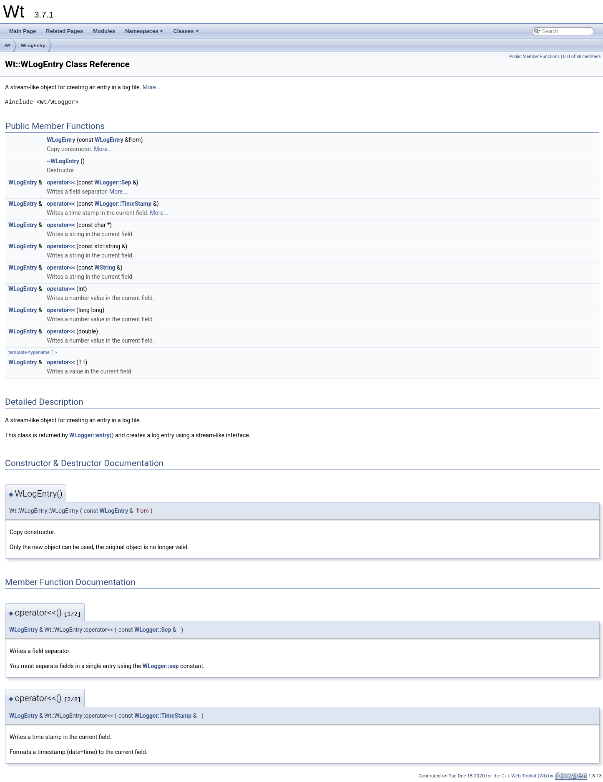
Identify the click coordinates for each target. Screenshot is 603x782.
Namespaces (145, 33)
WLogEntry (33, 45)
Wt (7, 45)
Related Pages (64, 31)
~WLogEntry (63, 161)
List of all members (582, 56)
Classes (186, 33)
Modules (104, 31)
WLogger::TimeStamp (122, 203)
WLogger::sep (161, 666)
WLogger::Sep (112, 182)
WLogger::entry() (91, 435)
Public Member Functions (534, 56)
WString (104, 267)
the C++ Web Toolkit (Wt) (520, 776)
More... (152, 87)
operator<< (61, 182)
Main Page (22, 31)
